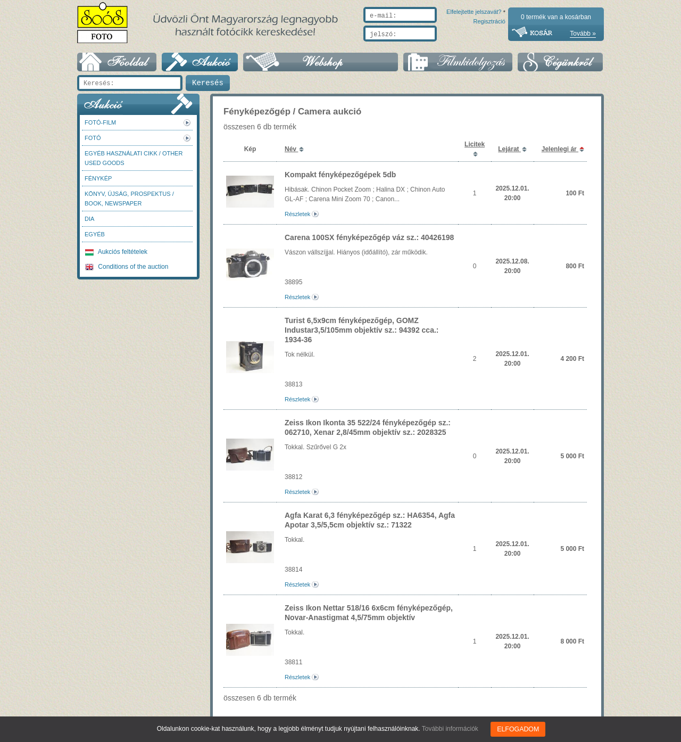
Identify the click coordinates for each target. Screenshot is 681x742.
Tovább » (583, 33)
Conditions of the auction (126, 266)
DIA (89, 219)
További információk (450, 728)
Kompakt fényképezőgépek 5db (340, 174)
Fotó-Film (100, 122)
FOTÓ (93, 138)
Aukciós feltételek (116, 251)
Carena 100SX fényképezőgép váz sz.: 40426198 (369, 237)
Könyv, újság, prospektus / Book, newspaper (129, 199)
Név (291, 149)
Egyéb (95, 234)
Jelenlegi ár (560, 149)
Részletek (297, 214)
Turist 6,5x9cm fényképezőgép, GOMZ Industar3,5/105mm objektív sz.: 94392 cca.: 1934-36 (361, 330)
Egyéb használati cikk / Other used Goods (133, 158)
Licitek (474, 144)
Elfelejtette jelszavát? (439, 46)
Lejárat (509, 149)
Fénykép (98, 178)
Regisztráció (489, 46)
